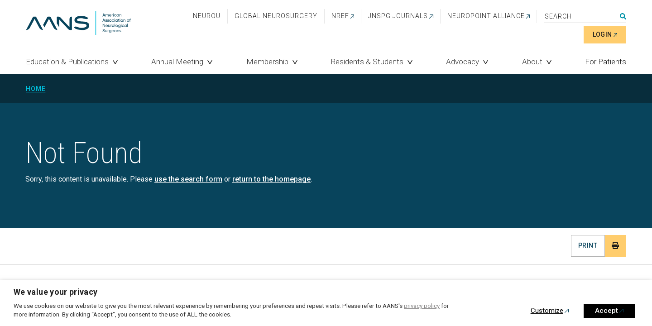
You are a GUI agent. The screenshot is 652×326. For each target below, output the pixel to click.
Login (602, 34)
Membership (267, 61)
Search (623, 16)
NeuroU (207, 15)
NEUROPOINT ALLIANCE (486, 15)
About (532, 61)
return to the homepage (271, 179)
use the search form (188, 179)
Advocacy (462, 61)
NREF (340, 15)
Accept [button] (606, 311)
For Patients (605, 61)
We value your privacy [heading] (56, 292)
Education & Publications (67, 61)
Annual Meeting (177, 61)
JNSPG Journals (398, 15)
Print (587, 245)
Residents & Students (367, 61)
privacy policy (422, 305)
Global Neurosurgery (276, 15)
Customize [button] (547, 311)
